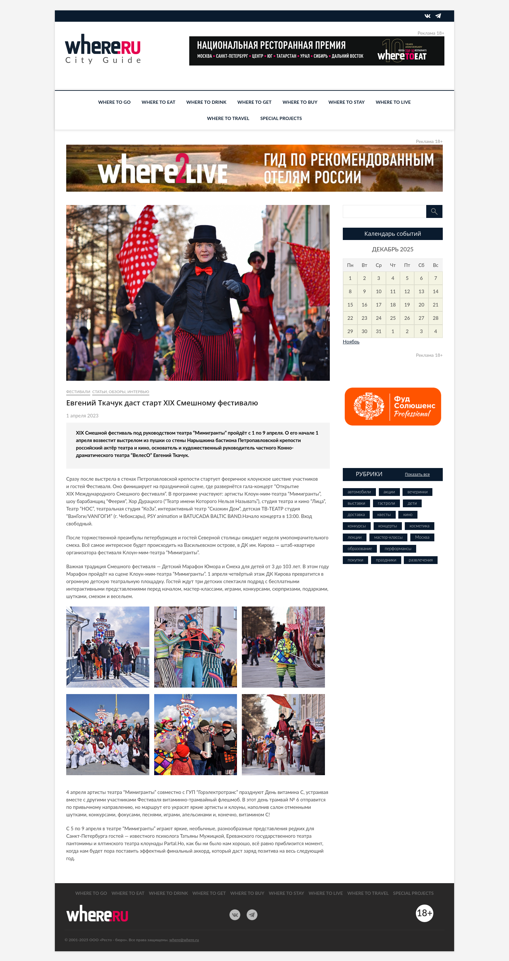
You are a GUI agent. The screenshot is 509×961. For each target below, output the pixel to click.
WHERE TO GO (114, 102)
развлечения (421, 559)
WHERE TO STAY (347, 102)
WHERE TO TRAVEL (228, 118)
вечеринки (417, 491)
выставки (356, 503)
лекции (355, 537)
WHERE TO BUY (300, 102)
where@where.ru (184, 939)
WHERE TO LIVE (393, 102)
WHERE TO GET (254, 102)
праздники (386, 559)
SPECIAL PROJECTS (281, 118)
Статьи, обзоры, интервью (120, 391)
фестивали (78, 391)
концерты (388, 525)
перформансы (398, 548)
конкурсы (357, 525)
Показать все (417, 474)
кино (407, 514)
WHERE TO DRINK (206, 102)
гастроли (386, 503)
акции (389, 491)
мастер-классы (388, 537)
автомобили (359, 491)
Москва (422, 537)
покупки (355, 559)
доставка (356, 514)
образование (360, 548)
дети (412, 503)
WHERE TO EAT (158, 102)
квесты (384, 514)
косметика (419, 525)
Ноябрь (351, 341)
